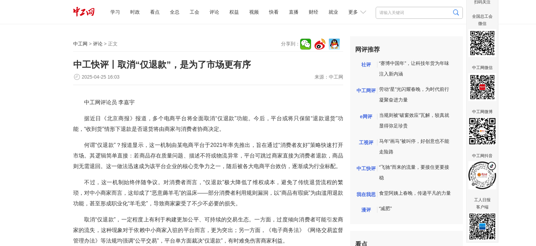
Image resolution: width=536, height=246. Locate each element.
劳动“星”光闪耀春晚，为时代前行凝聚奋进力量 (414, 94)
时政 (135, 12)
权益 (234, 12)
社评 (366, 64)
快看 (274, 12)
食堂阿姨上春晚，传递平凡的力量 (415, 193)
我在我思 (366, 194)
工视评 (366, 142)
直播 (293, 12)
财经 (313, 12)
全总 (174, 12)
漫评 (366, 210)
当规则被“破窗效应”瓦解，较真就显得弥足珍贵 (414, 120)
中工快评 (366, 168)
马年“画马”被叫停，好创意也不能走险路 (414, 146)
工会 (194, 12)
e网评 (366, 116)
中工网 (80, 43)
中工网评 (366, 90)
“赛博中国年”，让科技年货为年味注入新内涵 (414, 68)
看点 (155, 12)
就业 (333, 12)
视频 (254, 12)
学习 (115, 12)
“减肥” (385, 208)
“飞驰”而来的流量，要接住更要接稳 (414, 172)
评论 (214, 12)
